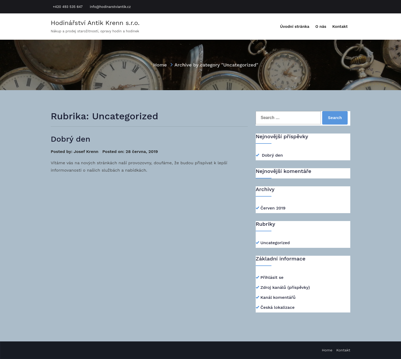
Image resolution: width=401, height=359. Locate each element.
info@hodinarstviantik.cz (110, 7)
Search (335, 117)
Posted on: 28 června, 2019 (130, 151)
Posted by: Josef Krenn (75, 151)
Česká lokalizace (277, 307)
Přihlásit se (272, 277)
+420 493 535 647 (68, 7)
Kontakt (340, 26)
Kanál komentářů (278, 297)
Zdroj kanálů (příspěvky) (285, 287)
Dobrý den (70, 138)
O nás (320, 26)
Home (160, 65)
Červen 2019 (272, 208)
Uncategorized (275, 242)
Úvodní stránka (294, 26)
